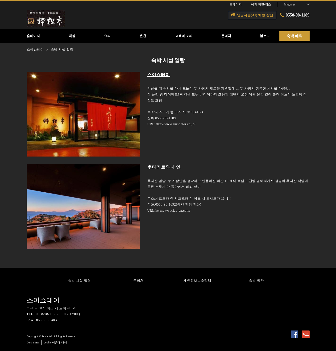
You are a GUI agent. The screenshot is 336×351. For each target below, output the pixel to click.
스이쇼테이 (158, 74)
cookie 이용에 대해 (55, 342)
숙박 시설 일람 (79, 280)
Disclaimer (33, 342)
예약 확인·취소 (261, 4)
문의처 (138, 280)
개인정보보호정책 (197, 280)
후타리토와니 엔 (164, 167)
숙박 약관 (256, 280)
